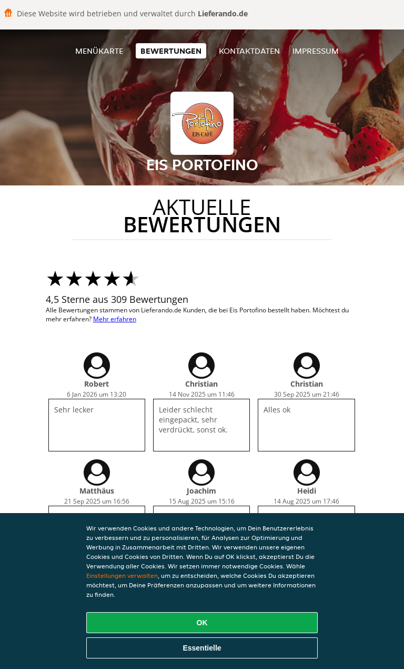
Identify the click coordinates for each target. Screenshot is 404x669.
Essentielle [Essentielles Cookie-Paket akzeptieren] (202, 648)
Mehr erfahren (114, 318)
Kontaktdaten (249, 50)
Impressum (315, 50)
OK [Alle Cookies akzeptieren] (202, 622)
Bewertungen (170, 50)
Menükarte (99, 50)
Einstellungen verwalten (122, 575)
